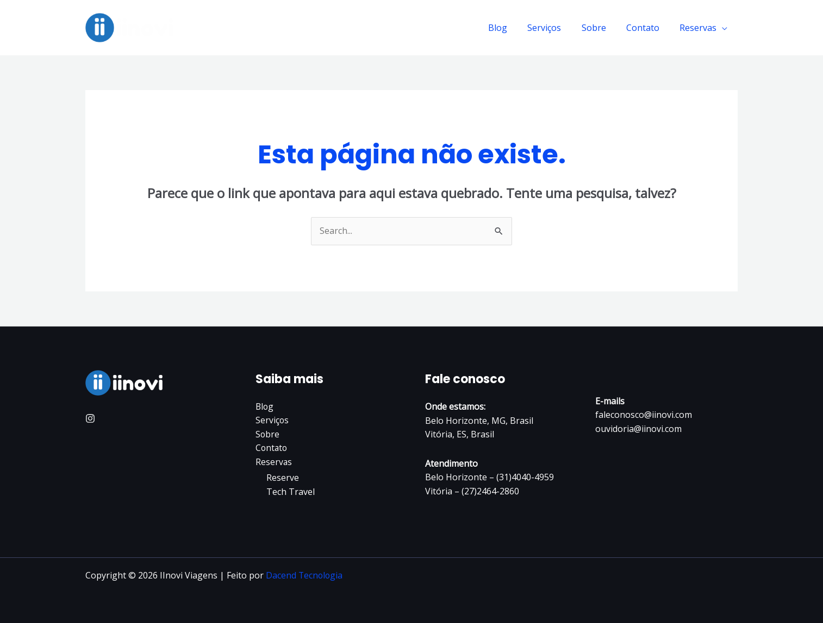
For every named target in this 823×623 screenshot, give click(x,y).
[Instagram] (90, 418)
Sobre (601, 28)
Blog (510, 28)
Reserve (282, 478)
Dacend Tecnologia (305, 575)
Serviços (554, 28)
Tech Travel (290, 492)
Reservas (699, 28)
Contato (647, 28)
